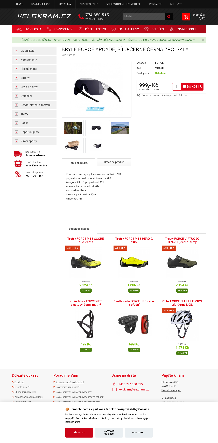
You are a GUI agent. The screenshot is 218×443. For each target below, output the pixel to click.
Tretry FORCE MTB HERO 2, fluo (134, 240)
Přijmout (79, 432)
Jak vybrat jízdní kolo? (68, 387)
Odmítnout (139, 432)
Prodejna (65, 4)
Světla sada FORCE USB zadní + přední (134, 302)
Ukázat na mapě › (171, 390)
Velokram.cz (68, 55)
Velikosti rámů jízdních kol (123, 4)
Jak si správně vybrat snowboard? (74, 392)
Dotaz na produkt (114, 162)
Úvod (19, 4)
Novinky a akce (40, 4)
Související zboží (79, 228)
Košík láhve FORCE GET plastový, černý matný (86, 302)
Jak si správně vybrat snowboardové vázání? (80, 397)
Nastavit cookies (109, 432)
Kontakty (155, 4)
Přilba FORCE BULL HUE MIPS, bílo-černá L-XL (182, 302)
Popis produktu (78, 163)
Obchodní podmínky (25, 392)
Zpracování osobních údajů (29, 397)
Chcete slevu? (89, 4)
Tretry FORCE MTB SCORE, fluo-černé (85, 240)
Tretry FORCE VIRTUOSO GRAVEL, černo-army (182, 240)
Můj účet (176, 4)
